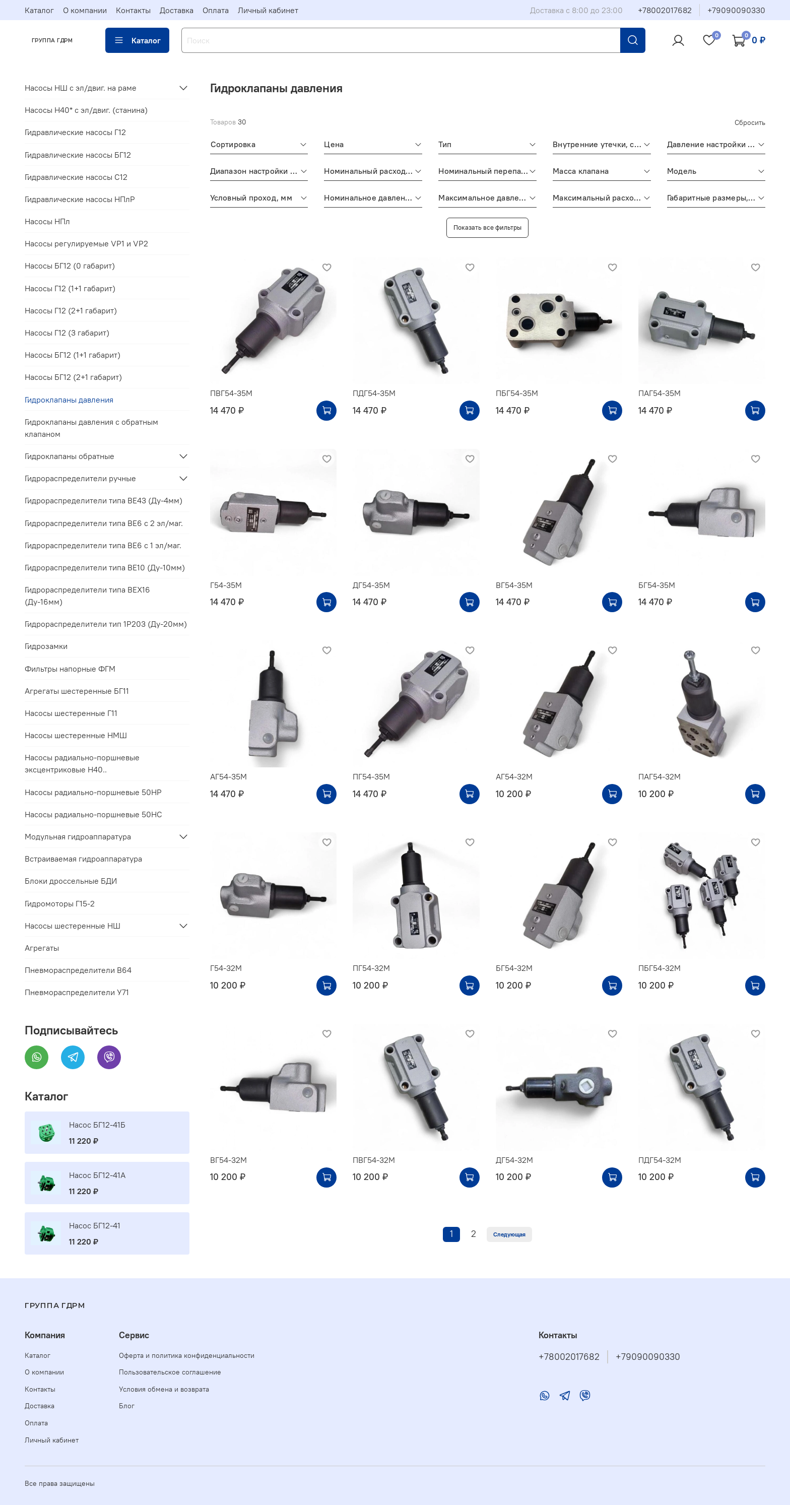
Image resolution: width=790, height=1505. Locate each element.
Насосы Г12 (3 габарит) (67, 333)
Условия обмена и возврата (164, 1389)
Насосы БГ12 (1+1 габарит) (72, 355)
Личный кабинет (268, 10)
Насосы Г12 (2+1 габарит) (71, 310)
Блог (127, 1405)
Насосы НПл (47, 221)
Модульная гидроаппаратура (78, 836)
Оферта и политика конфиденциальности (186, 1355)
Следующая (509, 1234)
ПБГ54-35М (517, 393)
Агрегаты (42, 948)
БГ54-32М (514, 968)
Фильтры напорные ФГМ (70, 669)
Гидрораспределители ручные (80, 478)
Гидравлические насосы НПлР (80, 199)
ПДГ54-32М (659, 1160)
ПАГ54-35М (659, 393)
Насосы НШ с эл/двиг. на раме (81, 88)
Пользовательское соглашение (170, 1372)
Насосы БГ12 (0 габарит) (70, 265)
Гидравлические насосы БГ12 (78, 155)
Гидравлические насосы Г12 (75, 132)
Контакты (133, 10)
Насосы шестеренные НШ (72, 926)
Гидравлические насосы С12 (76, 177)
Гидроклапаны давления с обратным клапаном (91, 428)
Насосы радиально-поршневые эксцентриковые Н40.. (82, 763)
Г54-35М (226, 585)
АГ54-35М (228, 776)
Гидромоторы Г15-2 (60, 903)
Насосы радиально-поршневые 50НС (93, 814)
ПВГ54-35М (231, 393)
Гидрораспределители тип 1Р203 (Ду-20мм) (106, 624)
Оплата (216, 10)
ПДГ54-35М (374, 393)
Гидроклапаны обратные (69, 456)
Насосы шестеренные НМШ (76, 735)
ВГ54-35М (514, 585)
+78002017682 (665, 10)
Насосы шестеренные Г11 (71, 713)
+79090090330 (736, 10)
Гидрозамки (46, 646)
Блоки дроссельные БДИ (71, 881)
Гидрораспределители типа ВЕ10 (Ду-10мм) (105, 567)
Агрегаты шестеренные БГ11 (77, 691)
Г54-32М (226, 968)
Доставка (176, 10)
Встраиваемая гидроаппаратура (83, 859)
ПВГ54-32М (374, 1160)
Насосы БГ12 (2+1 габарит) (73, 377)
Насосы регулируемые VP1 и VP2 (86, 243)
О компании (85, 10)
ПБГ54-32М (659, 968)
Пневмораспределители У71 (77, 992)
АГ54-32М (514, 776)
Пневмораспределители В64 (78, 970)
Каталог (39, 10)
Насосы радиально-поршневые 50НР (93, 792)
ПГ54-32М (371, 968)
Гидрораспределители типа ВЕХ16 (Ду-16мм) (87, 595)
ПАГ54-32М (659, 776)
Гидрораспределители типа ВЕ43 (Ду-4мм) (103, 500)
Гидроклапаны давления (69, 400)
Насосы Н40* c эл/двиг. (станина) (86, 110)
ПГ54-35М (371, 776)
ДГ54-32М (514, 1160)
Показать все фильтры (487, 227)
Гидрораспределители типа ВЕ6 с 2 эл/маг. (104, 523)
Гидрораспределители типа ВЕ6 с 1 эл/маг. (103, 545)
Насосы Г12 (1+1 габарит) (70, 288)
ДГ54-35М (371, 585)
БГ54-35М (656, 585)
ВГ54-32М (228, 1160)
